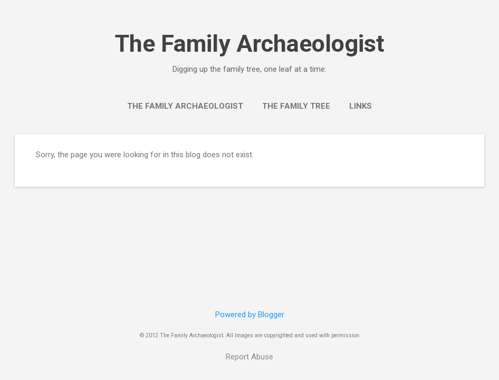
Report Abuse (249, 357)
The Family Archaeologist (250, 44)
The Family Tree (296, 106)
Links (360, 106)
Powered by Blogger (249, 314)
